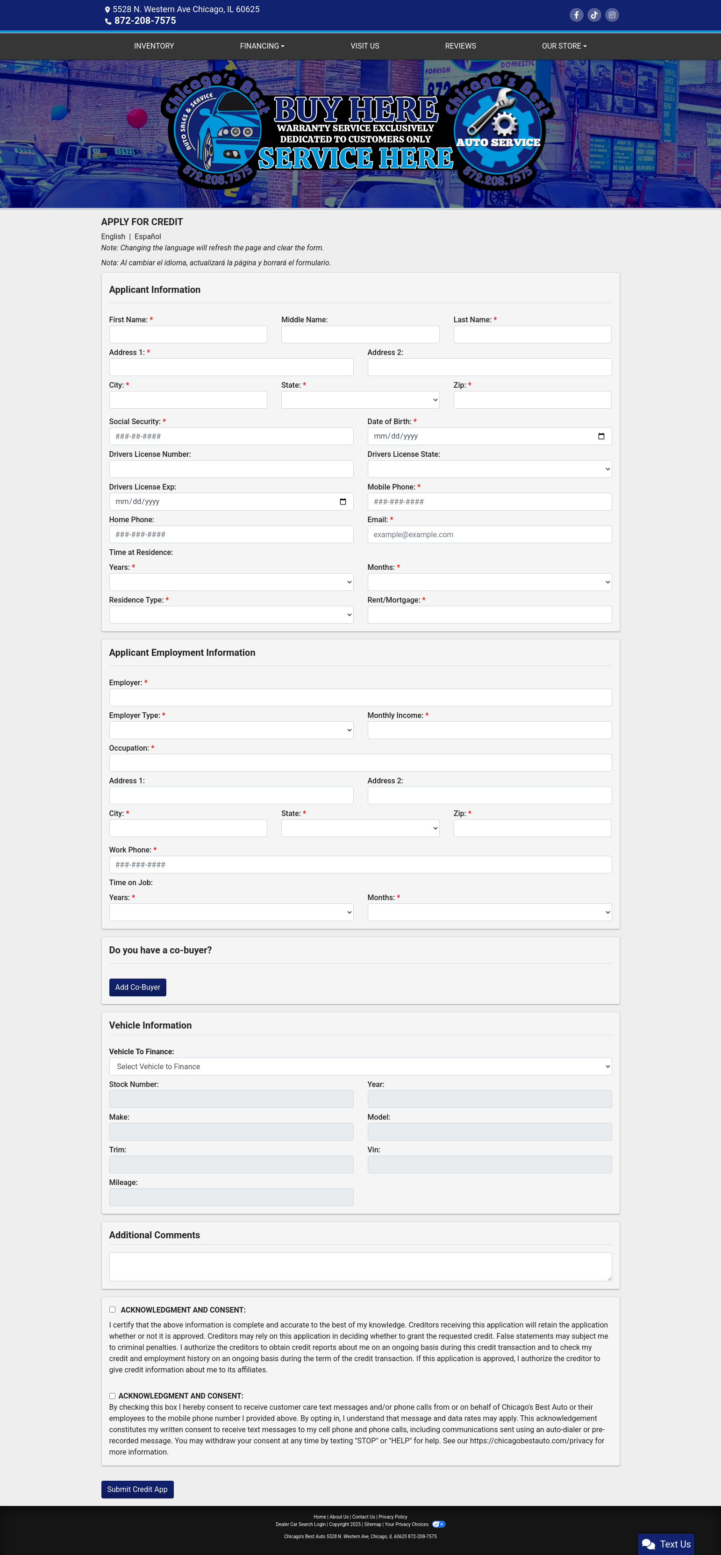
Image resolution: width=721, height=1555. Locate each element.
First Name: (128, 319)
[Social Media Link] (594, 15)
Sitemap (372, 1524)
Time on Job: (131, 882)
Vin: (374, 1149)
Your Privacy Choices (415, 1524)
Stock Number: (134, 1083)
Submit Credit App (137, 1488)
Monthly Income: (396, 714)
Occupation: (129, 747)
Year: (376, 1083)
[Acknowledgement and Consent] (112, 1309)
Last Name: (473, 319)
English (113, 236)
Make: (119, 1116)
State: (291, 384)
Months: (381, 566)
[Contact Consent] (112, 1395)
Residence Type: (136, 599)
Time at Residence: (141, 551)
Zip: (460, 384)
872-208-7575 (141, 20)
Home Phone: (132, 519)
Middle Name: (304, 319)
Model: (379, 1116)
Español (148, 236)
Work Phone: (130, 849)
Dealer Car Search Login (301, 1524)
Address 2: (385, 352)
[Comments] (360, 1266)
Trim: (118, 1149)
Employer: (126, 682)
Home (320, 1516)
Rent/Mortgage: (394, 599)
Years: (119, 566)
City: (116, 384)
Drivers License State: (404, 453)
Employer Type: (134, 714)
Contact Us (363, 1516)
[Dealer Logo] (360, 132)
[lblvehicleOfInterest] (360, 1066)
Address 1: (127, 352)
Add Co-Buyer (138, 986)
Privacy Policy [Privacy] (392, 1516)
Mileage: (123, 1182)
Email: (378, 519)
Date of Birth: (390, 421)
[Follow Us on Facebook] (577, 15)
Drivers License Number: (150, 453)
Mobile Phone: (392, 486)
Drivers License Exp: (143, 486)
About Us (339, 1516)
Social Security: (135, 421)
